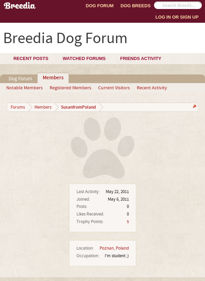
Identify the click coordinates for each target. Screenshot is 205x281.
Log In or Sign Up (176, 17)
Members (53, 77)
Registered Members (70, 88)
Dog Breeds (136, 5)
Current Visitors (114, 88)
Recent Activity (152, 88)
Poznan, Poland (114, 248)
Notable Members (24, 88)
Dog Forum (100, 5)
